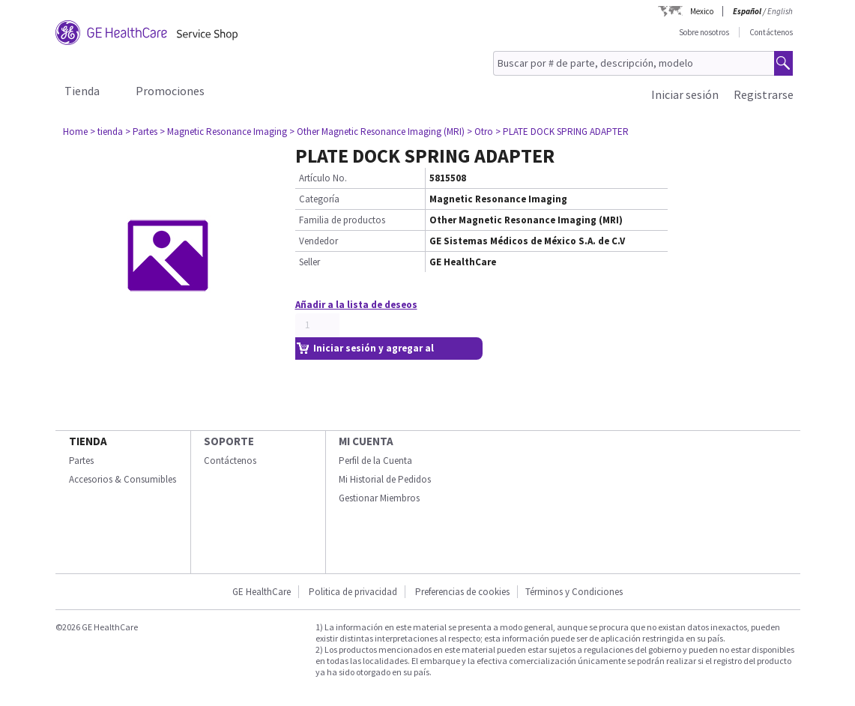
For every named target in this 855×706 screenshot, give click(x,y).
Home (75, 131)
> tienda (106, 131)
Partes (81, 460)
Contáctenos (771, 32)
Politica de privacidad (353, 591)
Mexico (701, 11)
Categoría (319, 199)
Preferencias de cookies (462, 591)
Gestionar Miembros (379, 498)
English (780, 11)
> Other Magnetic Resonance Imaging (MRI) (377, 131)
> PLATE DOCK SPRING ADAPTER (562, 131)
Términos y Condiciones (574, 591)
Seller (309, 262)
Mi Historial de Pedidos (385, 479)
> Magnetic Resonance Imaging (223, 131)
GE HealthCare (261, 591)
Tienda (82, 90)
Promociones (170, 90)
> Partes (141, 131)
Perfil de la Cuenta (375, 460)
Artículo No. (323, 178)
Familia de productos (342, 220)
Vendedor (318, 241)
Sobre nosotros (704, 32)
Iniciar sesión (685, 94)
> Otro (480, 131)
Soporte (229, 441)
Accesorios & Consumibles (122, 479)
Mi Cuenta (366, 441)
